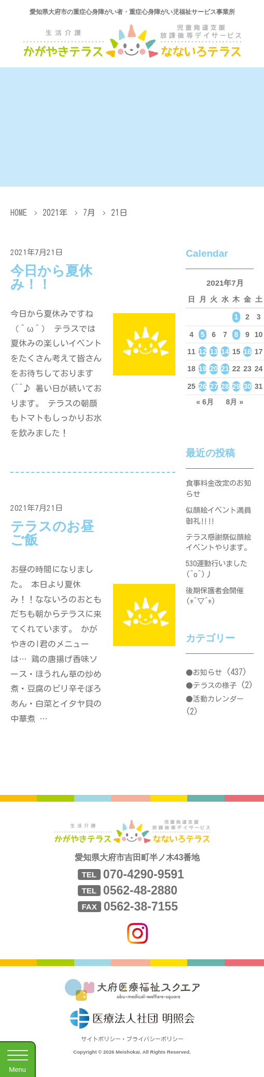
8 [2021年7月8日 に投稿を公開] (236, 334)
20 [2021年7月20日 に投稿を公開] (214, 369)
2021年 (55, 212)
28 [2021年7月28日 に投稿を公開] (225, 386)
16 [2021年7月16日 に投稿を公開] (247, 351)
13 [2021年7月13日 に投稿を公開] (214, 351)
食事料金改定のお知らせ (217, 490)
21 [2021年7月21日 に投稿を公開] (225, 369)
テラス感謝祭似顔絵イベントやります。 (217, 556)
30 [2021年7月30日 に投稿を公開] (247, 386)
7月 (89, 212)
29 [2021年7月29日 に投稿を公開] (236, 386)
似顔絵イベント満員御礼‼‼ (217, 520)
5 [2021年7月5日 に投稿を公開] (203, 334)
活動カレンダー (218, 727)
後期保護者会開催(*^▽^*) (217, 623)
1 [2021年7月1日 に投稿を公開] (236, 317)
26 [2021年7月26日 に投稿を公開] (203, 386)
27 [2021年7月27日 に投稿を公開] (214, 386)
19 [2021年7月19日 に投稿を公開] (203, 369)
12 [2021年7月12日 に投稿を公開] (203, 351)
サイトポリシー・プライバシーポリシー (132, 1050)
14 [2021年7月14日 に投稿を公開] (225, 351)
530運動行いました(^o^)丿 (219, 593)
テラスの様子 (215, 714)
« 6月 (204, 402)
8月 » (234, 402)
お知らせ (207, 701)
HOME (18, 212)
